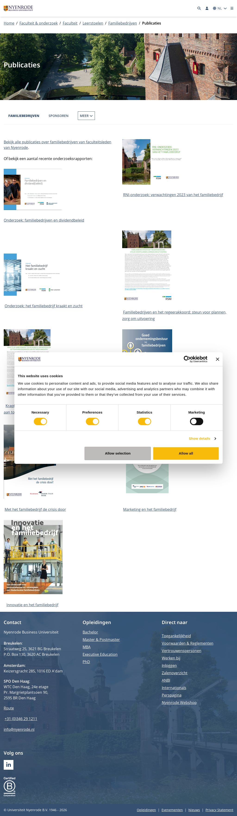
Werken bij (171, 658)
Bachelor (90, 632)
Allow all (186, 453)
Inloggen (169, 665)
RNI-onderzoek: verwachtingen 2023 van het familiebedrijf (173, 194)
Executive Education (100, 654)
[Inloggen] (207, 8)
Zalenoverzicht (174, 672)
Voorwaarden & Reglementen (187, 643)
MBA (86, 647)
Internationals (174, 687)
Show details (199, 438)
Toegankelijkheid (176, 635)
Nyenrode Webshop (179, 702)
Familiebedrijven (122, 23)
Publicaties (88, 115)
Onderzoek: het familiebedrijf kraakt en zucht (43, 305)
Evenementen (172, 810)
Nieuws (194, 810)
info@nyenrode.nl (19, 729)
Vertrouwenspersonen (181, 650)
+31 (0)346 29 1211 (21, 718)
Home (9, 23)
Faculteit (70, 23)
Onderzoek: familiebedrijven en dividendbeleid (44, 220)
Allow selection (118, 453)
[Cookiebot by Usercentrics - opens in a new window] (187, 359)
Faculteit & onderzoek (38, 23)
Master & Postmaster (101, 639)
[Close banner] (217, 359)
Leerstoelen (93, 23)
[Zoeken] (199, 8)
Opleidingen (146, 810)
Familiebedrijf (120, 115)
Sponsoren (59, 115)
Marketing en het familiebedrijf (149, 509)
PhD (86, 661)
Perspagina (171, 695)
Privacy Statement (219, 810)
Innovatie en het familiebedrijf (32, 604)
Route (9, 708)
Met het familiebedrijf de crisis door (35, 509)
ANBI (166, 680)
